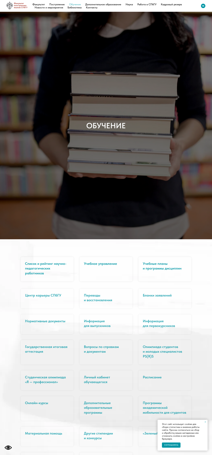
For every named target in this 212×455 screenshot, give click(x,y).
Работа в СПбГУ (146, 4)
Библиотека (75, 7)
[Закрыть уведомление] (205, 421)
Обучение (75, 4)
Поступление (57, 4)
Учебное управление (100, 263)
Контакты (91, 7)
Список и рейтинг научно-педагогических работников (45, 268)
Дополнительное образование (103, 4)
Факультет (38, 4)
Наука (129, 4)
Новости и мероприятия (49, 7)
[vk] (203, 6)
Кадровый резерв (171, 4)
